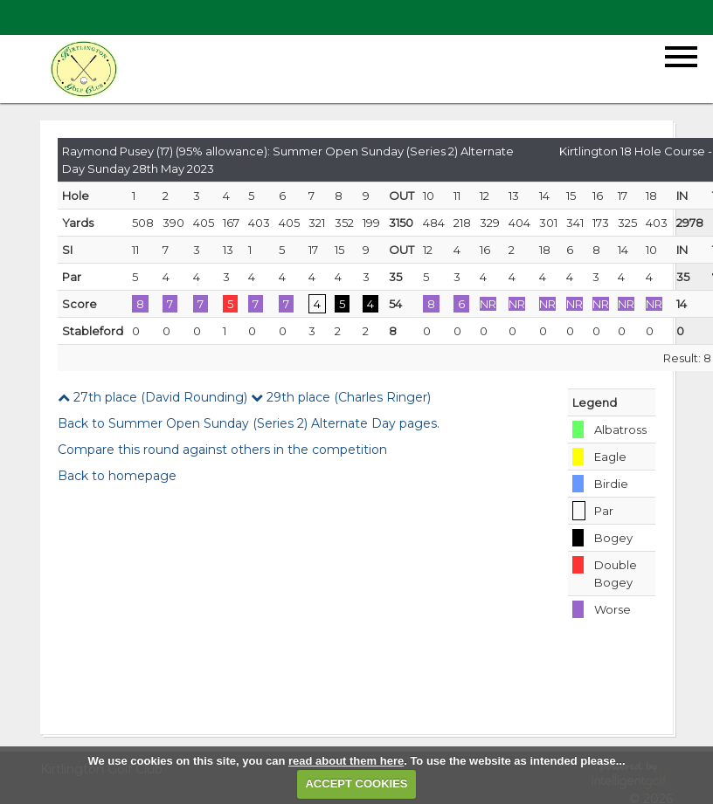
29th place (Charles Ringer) (341, 397)
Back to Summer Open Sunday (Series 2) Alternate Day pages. (249, 423)
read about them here (346, 760)
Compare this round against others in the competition (222, 449)
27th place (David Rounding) (152, 397)
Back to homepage (117, 476)
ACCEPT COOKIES (356, 783)
